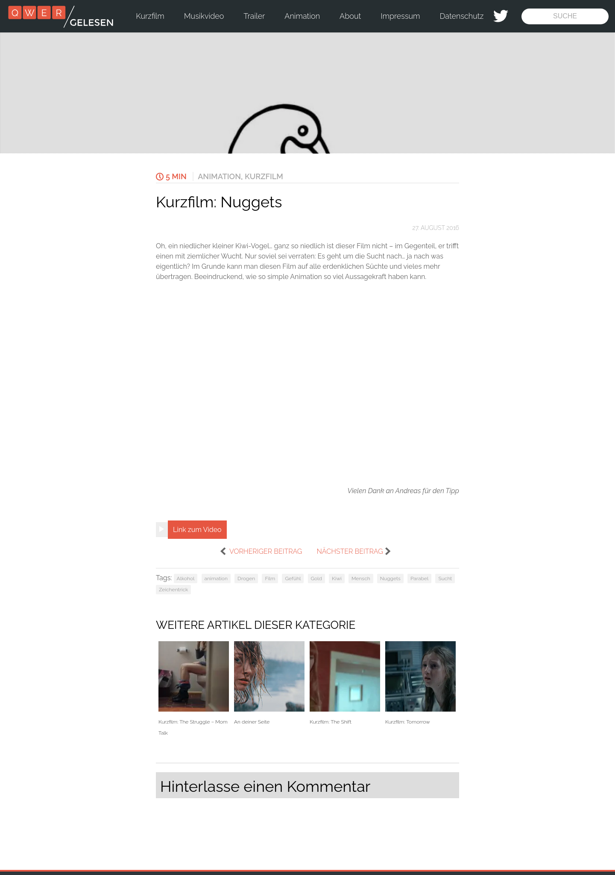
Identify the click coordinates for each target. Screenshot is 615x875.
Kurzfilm (150, 16)
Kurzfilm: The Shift (345, 683)
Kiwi (337, 578)
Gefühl (293, 578)
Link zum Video (197, 530)
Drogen (246, 578)
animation (216, 578)
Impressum (400, 16)
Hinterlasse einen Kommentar (265, 786)
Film (270, 578)
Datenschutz (462, 16)
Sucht (445, 578)
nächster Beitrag (349, 551)
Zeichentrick (173, 590)
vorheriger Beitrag (265, 551)
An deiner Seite (269, 683)
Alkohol (186, 578)
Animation (302, 16)
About (350, 16)
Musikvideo (204, 16)
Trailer (254, 16)
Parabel (419, 578)
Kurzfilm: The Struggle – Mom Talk (193, 688)
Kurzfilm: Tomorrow (420, 683)
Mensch (360, 578)
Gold (316, 578)
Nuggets (390, 578)
